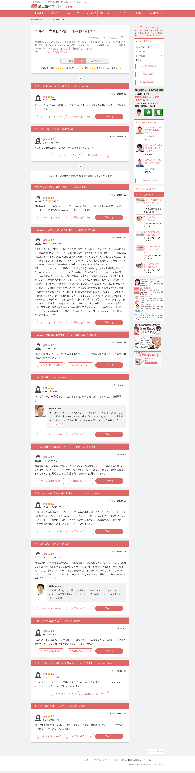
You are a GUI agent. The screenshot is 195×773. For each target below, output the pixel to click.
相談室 (139, 13)
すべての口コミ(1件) (66, 156)
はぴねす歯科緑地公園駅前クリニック (153, 146)
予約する (109, 117)
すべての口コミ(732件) (51, 653)
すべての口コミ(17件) (50, 323)
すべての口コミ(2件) (66, 696)
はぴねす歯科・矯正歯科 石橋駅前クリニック (153, 163)
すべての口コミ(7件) (51, 610)
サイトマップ (158, 762)
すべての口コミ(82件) (50, 117)
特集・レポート (106, 13)
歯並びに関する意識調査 (147, 279)
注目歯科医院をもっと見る (149, 181)
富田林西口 (142, 56)
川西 (139, 60)
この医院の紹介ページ (80, 117)
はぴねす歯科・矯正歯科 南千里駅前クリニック (153, 130)
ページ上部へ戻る (156, 754)
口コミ (122, 13)
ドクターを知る (89, 13)
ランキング (56, 13)
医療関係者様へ (156, 13)
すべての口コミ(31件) (50, 533)
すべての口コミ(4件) (51, 218)
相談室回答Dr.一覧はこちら (148, 313)
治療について (73, 13)
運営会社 (82, 762)
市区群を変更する (149, 66)
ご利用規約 (111, 762)
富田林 (140, 51)
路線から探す (149, 74)
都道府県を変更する (149, 82)
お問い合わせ (146, 762)
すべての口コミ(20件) (50, 435)
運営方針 (121, 762)
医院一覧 (53, 61)
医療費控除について (146, 296)
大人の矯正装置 (145, 288)
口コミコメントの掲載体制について (54, 52)
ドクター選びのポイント (147, 305)
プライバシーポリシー (96, 762)
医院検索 (39, 13)
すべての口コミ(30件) (50, 366)
